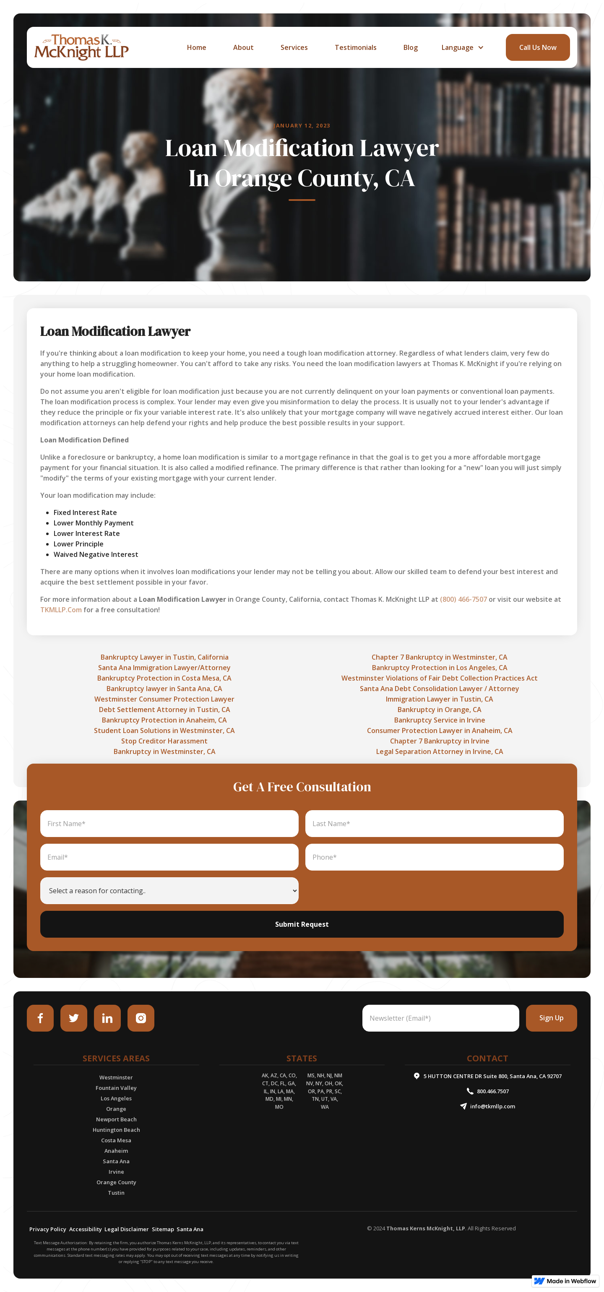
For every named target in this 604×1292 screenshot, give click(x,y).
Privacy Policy (47, 1229)
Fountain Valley (116, 1088)
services (294, 47)
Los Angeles (116, 1098)
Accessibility (85, 1229)
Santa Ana (116, 1161)
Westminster (116, 1077)
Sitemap (163, 1229)
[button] (461, 47)
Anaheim (116, 1150)
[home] (81, 47)
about (243, 47)
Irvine (116, 1171)
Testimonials (356, 47)
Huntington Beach (116, 1129)
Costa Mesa (116, 1140)
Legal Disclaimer (126, 1229)
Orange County (116, 1182)
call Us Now (538, 47)
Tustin (116, 1192)
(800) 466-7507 (463, 599)
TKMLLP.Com (61, 609)
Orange (116, 1109)
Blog (411, 47)
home (196, 47)
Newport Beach (116, 1119)
